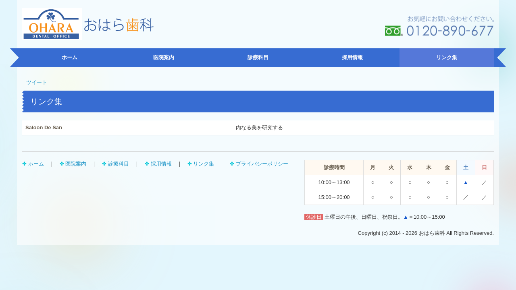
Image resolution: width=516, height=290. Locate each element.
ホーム (69, 57)
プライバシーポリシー (262, 164)
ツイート (36, 82)
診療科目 (258, 57)
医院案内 (163, 57)
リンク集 (446, 57)
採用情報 (352, 57)
